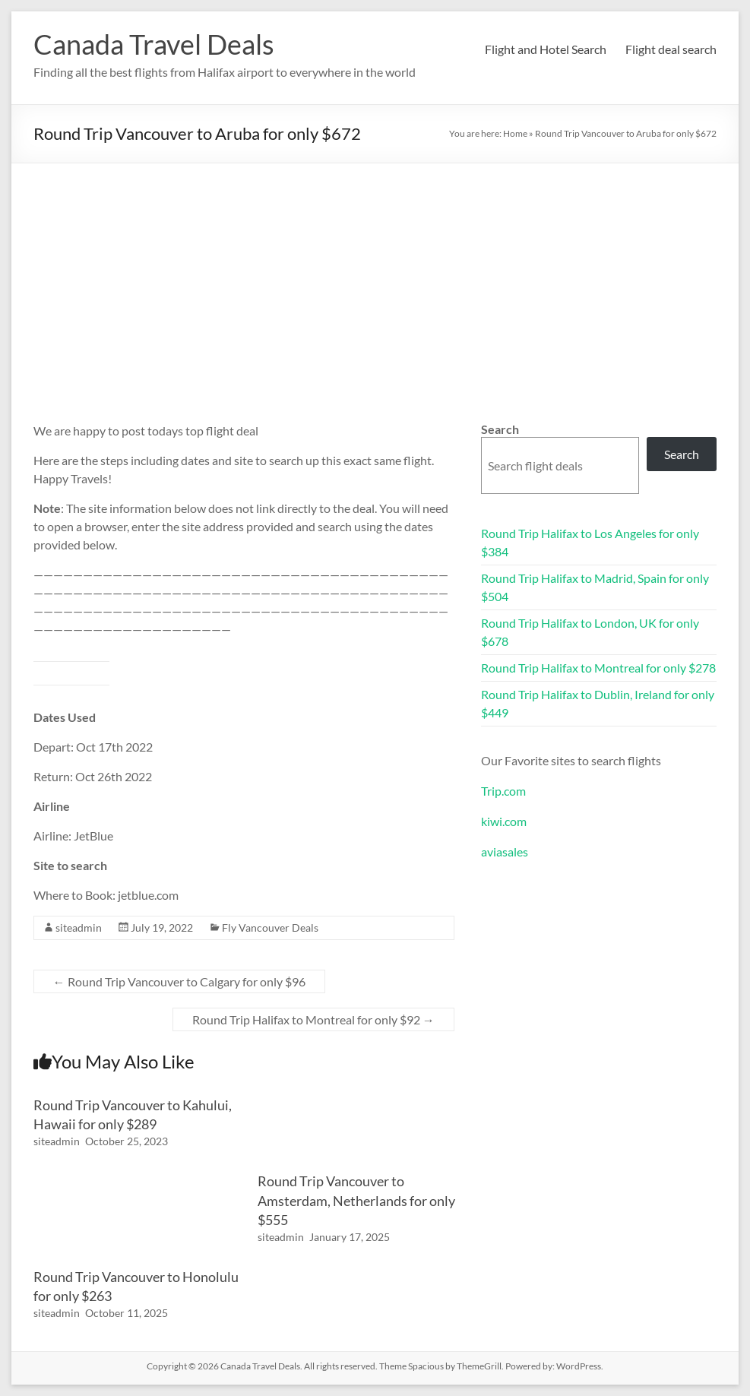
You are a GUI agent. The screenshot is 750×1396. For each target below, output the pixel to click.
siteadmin (78, 927)
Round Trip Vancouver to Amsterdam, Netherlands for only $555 (356, 1200)
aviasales (504, 851)
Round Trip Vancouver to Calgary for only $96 (179, 981)
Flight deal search (671, 49)
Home (515, 133)
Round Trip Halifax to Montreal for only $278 (598, 667)
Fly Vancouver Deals (270, 927)
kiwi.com (504, 821)
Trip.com (503, 790)
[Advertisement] (375, 277)
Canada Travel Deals (153, 44)
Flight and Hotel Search (545, 49)
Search (500, 429)
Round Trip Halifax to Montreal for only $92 (313, 1019)
